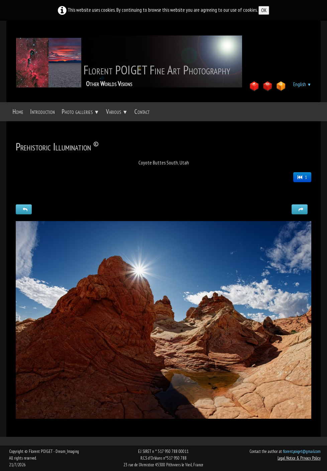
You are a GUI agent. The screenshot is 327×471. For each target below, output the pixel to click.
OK (263, 10)
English (302, 84)
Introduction (42, 112)
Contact (141, 112)
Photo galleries (80, 112)
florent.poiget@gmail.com (302, 451)
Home (17, 112)
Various (117, 112)
